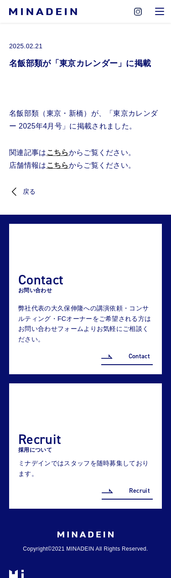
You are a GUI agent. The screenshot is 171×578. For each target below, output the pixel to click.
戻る (29, 191)
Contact (139, 356)
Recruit (139, 490)
